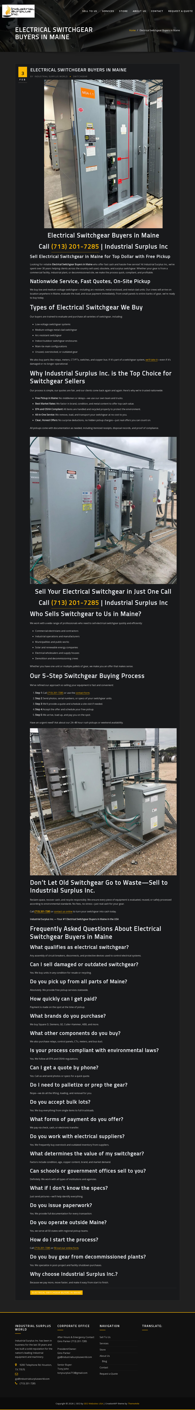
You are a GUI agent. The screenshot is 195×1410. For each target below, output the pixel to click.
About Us (139, 11)
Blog (104, 1361)
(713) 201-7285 (75, 246)
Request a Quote (180, 11)
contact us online (63, 911)
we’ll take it (152, 359)
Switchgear (80, 76)
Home (132, 30)
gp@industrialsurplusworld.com (32, 1378)
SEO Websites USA (93, 1403)
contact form (83, 692)
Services (108, 11)
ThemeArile (133, 1403)
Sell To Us (89, 11)
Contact (157, 11)
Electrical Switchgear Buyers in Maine (160, 30)
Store (123, 11)
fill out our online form (66, 1248)
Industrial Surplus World (49, 76)
